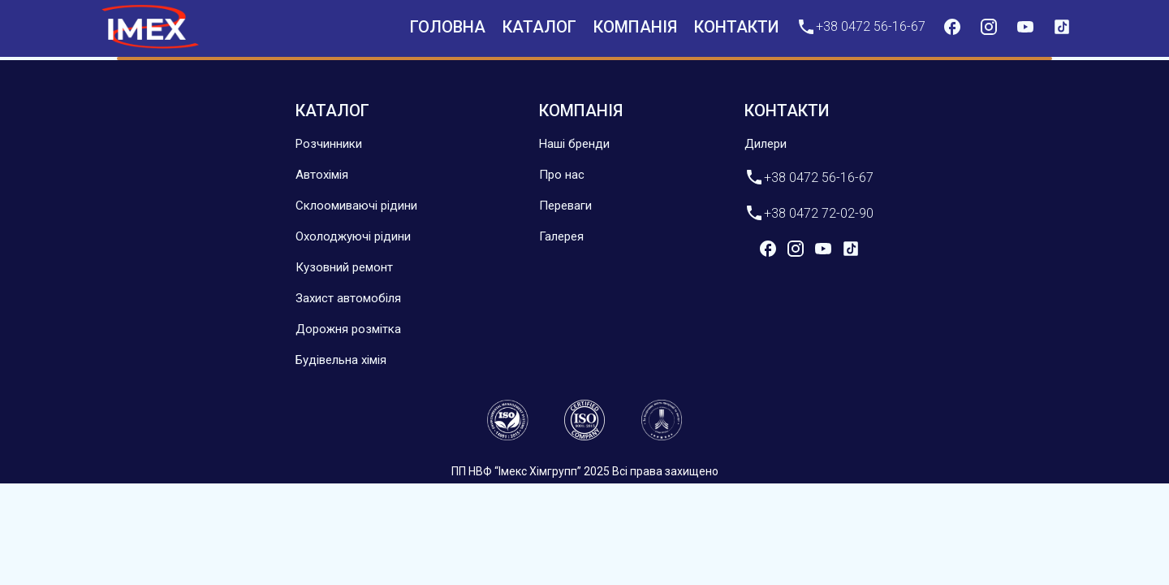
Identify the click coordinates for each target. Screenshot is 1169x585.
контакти (736, 27)
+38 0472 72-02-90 (809, 213)
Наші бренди (574, 143)
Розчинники (328, 143)
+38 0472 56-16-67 (860, 27)
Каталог (539, 27)
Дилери (765, 143)
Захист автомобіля (348, 298)
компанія (635, 27)
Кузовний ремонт (344, 267)
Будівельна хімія (340, 360)
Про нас (561, 174)
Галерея (561, 236)
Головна (447, 27)
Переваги (565, 205)
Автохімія (321, 174)
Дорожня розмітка (348, 329)
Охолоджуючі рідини (353, 236)
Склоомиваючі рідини (356, 205)
